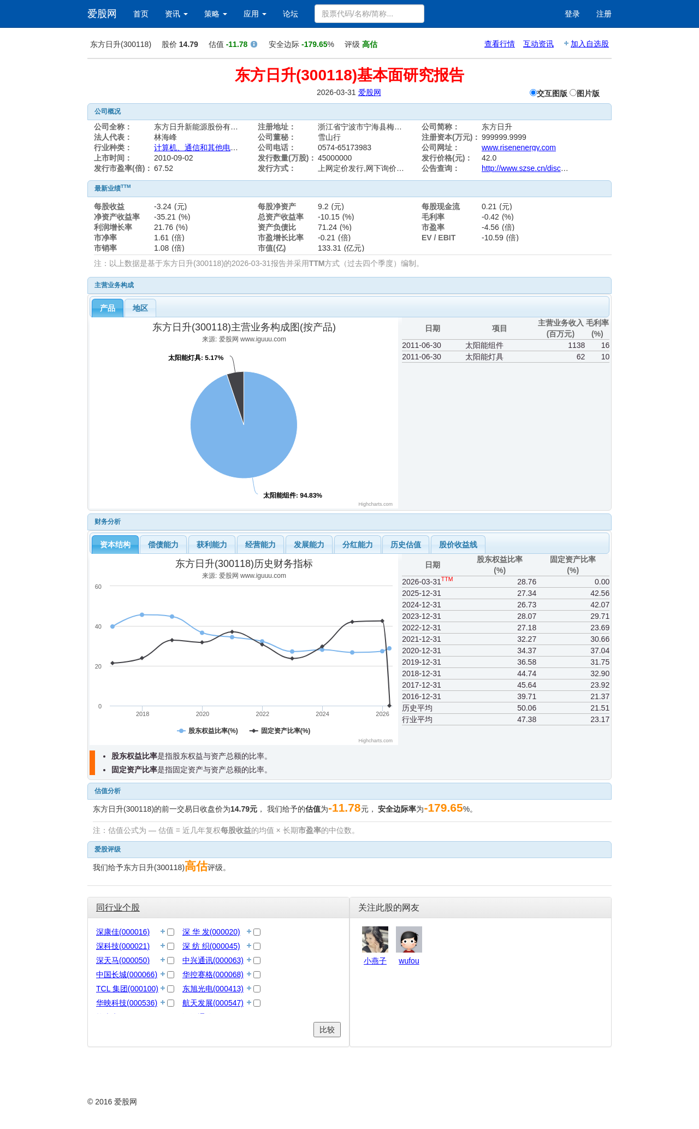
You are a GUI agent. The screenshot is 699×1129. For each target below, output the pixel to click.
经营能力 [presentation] (260, 544)
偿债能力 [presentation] (163, 544)
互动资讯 (538, 43)
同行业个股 (118, 907)
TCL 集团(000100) (127, 988)
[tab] (107, 308)
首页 (141, 13)
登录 (572, 13)
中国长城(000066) (126, 974)
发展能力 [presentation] (309, 544)
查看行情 (499, 43)
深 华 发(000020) (211, 931)
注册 (604, 13)
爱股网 (102, 13)
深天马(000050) (123, 960)
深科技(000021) (123, 946)
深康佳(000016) (123, 931)
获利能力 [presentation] (212, 544)
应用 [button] (255, 13)
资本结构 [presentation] (115, 544)
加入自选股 (590, 43)
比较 (327, 1029)
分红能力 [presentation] (357, 544)
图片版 (588, 93)
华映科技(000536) (126, 1002)
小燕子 (375, 960)
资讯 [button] (176, 13)
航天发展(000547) (213, 1002)
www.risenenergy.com (519, 147)
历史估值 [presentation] (405, 544)
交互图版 (552, 93)
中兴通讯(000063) (213, 960)
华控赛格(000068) (213, 974)
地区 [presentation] (140, 308)
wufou (409, 960)
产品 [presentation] (107, 308)
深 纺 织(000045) (211, 946)
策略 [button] (215, 13)
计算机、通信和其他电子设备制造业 (215, 147)
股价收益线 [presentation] (458, 544)
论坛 (290, 13)
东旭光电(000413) (213, 988)
